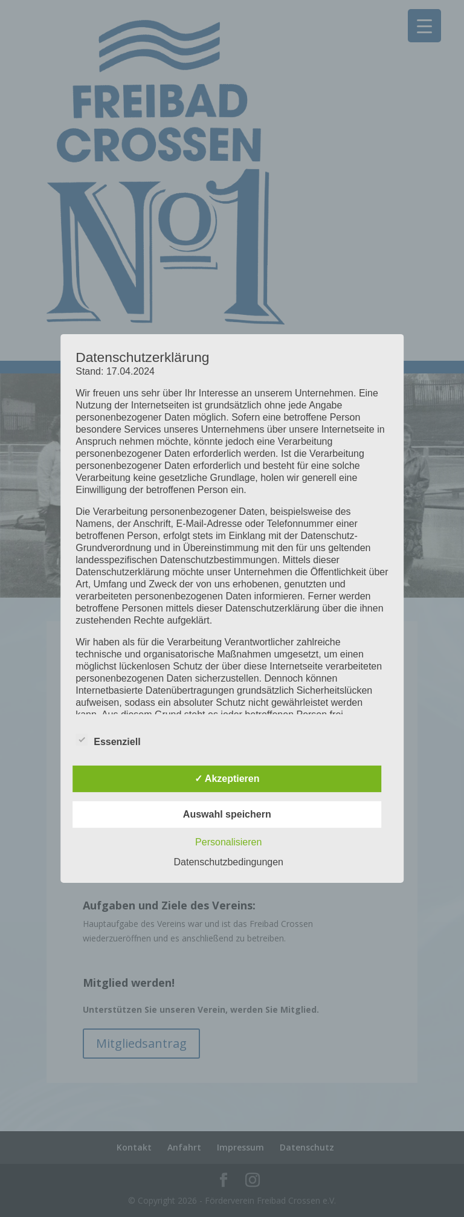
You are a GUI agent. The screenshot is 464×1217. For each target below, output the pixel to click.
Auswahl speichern (227, 814)
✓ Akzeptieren (227, 778)
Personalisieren (228, 842)
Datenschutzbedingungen (228, 862)
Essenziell (108, 740)
